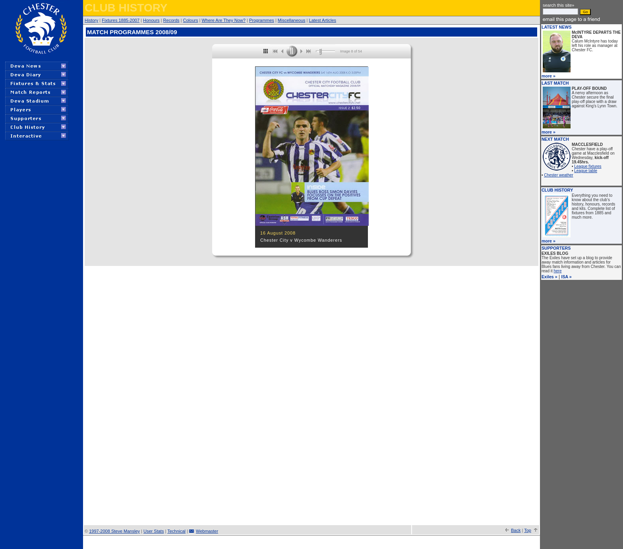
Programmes (261, 20)
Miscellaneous (292, 20)
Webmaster (207, 531)
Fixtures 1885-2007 (120, 20)
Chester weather (558, 175)
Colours (190, 20)
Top (527, 530)
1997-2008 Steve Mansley (114, 531)
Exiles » (549, 276)
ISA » (566, 276)
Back (515, 530)
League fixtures (587, 166)
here (558, 271)
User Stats (153, 531)
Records (171, 20)
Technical (176, 531)
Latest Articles (322, 20)
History (91, 20)
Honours (151, 20)
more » (548, 76)
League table (585, 171)
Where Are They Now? (223, 20)
